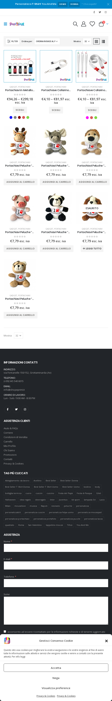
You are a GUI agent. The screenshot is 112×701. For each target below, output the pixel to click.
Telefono (10, 576)
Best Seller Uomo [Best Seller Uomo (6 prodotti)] (71, 486)
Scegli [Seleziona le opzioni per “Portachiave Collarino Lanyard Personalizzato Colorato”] (92, 110)
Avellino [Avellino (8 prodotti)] (38, 480)
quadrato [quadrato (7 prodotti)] (9, 525)
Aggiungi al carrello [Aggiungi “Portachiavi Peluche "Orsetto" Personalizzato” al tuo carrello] (20, 315)
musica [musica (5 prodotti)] (33, 505)
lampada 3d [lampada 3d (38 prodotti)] (89, 499)
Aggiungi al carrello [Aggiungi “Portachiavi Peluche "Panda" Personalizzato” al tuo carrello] (57, 248)
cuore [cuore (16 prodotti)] (28, 493)
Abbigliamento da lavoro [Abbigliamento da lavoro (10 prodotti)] (17, 480)
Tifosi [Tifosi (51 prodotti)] (69, 525)
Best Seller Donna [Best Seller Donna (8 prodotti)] (69, 480)
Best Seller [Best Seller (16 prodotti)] (51, 480)
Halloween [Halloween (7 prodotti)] (10, 499)
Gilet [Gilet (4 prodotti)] (98, 493)
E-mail (8, 559)
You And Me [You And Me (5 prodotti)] (83, 525)
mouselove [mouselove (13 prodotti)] (20, 505)
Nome (8, 541)
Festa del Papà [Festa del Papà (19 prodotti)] (65, 493)
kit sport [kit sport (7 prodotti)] (76, 499)
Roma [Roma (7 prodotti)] (21, 525)
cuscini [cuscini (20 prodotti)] (39, 493)
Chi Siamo (9, 450)
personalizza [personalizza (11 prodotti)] (82, 505)
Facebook (7, 409)
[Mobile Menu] (7, 24)
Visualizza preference (56, 688)
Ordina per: (26, 41)
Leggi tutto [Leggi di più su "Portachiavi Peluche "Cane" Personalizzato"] (93, 248)
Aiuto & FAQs (11, 428)
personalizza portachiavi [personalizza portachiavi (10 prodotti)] (17, 518)
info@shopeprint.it (14, 389)
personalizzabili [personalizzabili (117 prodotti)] (13, 512)
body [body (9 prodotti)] (97, 486)
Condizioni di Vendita (15, 437)
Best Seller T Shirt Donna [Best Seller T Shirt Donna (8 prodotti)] (17, 486)
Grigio (15, 117)
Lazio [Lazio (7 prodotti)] (102, 499)
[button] (106, 640)
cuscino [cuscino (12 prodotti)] (50, 493)
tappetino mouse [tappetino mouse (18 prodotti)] (54, 525)
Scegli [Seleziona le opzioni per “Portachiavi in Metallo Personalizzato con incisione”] (20, 109)
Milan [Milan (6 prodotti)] (7, 505)
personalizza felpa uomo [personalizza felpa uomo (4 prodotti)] (61, 512)
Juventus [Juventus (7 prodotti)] (63, 499)
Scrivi (7, 594)
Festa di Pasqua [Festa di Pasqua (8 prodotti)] (84, 493)
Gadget (13, 87)
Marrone (19, 117)
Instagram (25, 409)
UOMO (62, 4)
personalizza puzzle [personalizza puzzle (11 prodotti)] (70, 518)
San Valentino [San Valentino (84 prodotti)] (35, 525)
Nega (56, 678)
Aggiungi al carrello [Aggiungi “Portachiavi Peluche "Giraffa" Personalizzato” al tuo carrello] (20, 181)
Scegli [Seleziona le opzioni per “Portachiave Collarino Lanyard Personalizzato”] (56, 110)
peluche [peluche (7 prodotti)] (68, 505)
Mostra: (77, 41)
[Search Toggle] (75, 24)
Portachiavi (24, 87)
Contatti (8, 459)
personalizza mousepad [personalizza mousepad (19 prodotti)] (90, 512)
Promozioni (10, 454)
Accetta (56, 668)
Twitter (16, 409)
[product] (20, 66)
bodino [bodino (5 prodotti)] (87, 486)
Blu (10, 117)
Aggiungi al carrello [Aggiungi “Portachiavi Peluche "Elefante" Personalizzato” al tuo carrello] (57, 181)
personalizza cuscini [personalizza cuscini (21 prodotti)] (35, 512)
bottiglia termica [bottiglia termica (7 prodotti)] (13, 493)
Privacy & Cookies (46, 696)
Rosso (23, 117)
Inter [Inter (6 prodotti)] (52, 499)
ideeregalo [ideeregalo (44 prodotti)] (40, 499)
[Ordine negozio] (47, 41)
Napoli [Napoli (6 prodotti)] (44, 505)
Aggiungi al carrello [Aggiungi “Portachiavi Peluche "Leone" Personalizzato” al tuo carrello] (93, 181)
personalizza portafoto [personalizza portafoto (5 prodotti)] (45, 518)
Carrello (8, 441)
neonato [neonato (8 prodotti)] (55, 505)
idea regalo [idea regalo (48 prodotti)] (25, 499)
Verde (27, 117)
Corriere (8, 432)
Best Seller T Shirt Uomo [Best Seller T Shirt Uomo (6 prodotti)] (46, 486)
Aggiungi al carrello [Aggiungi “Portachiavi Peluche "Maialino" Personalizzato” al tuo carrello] (20, 248)
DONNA (74, 4)
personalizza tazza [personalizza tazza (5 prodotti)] (93, 518)
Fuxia (87, 117)
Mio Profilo (10, 446)
